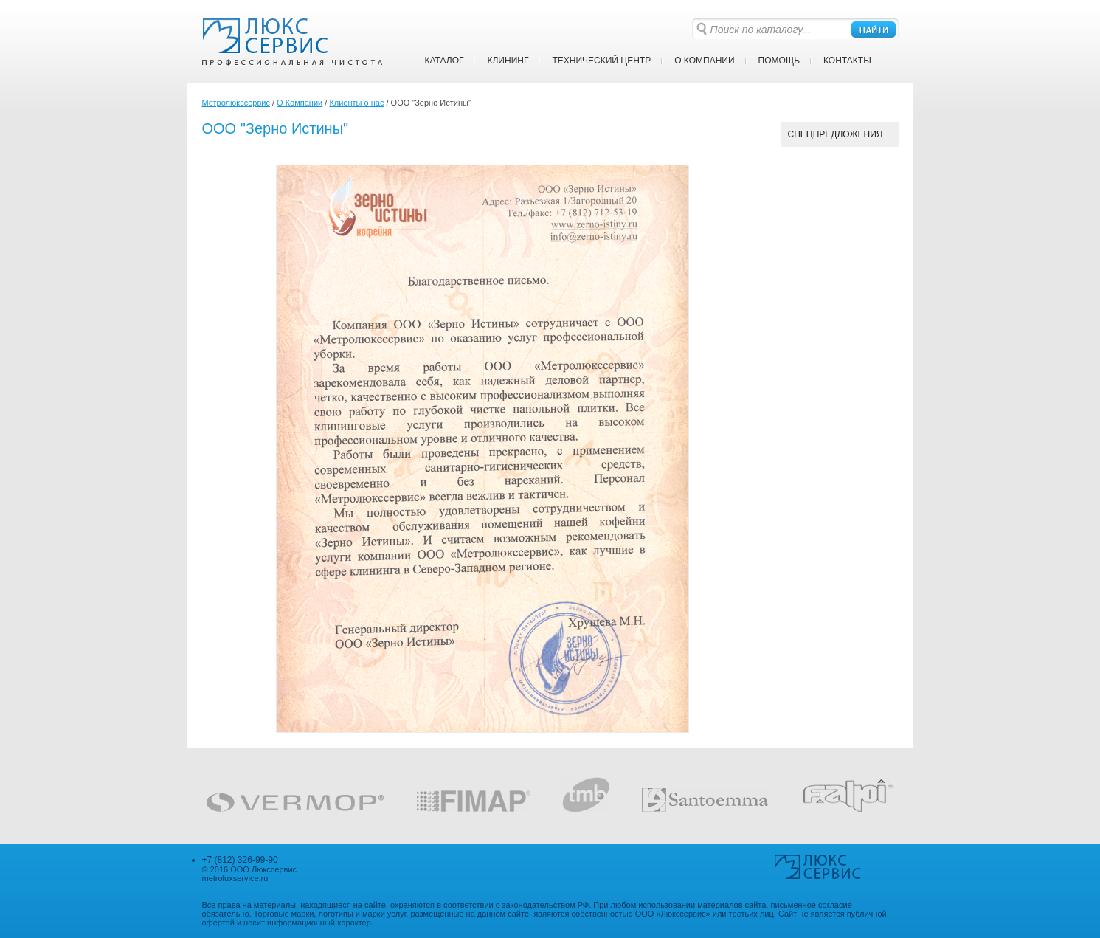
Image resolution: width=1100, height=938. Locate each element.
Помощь (779, 60)
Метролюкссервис (236, 102)
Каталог (444, 60)
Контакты (847, 60)
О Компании (704, 60)
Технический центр (601, 60)
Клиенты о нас (356, 102)
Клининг (507, 60)
